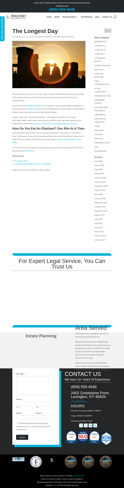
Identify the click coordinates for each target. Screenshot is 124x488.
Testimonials (87, 17)
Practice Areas (69, 17)
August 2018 (99, 190)
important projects (33, 105)
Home (49, 17)
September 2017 (101, 211)
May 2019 (98, 169)
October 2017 (100, 207)
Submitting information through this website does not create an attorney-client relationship (33, 426)
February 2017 (100, 236)
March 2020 (99, 165)
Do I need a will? (20, 161)
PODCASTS (99, 130)
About (57, 17)
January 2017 (100, 240)
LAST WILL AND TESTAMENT (63, 37)
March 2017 (99, 231)
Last (37, 407)
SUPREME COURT (102, 143)
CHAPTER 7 (99, 54)
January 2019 (100, 182)
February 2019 (100, 178)
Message (20, 374)
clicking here (29, 151)
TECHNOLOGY (100, 151)
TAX (96, 147)
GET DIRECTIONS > (79, 401)
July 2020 (98, 161)
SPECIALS (98, 138)
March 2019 (99, 173)
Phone (39, 413)
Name (19, 399)
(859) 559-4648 (78, 476)
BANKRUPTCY (100, 41)
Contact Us (107, 17)
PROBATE (98, 134)
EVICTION (98, 69)
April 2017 (98, 227)
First (18, 407)
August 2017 (99, 215)
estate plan (32, 109)
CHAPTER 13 (99, 50)
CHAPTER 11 (99, 46)
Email (19, 413)
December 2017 (100, 202)
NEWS (97, 126)
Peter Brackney (20, 37)
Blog (97, 17)
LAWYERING (99, 114)
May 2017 (98, 223)
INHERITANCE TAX (102, 96)
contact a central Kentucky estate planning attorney (55, 123)
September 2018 (101, 186)
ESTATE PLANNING (44, 37)
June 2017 (98, 219)
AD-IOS (55, 485)
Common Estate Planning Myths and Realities (32, 164)
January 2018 (100, 198)
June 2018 (98, 194)
